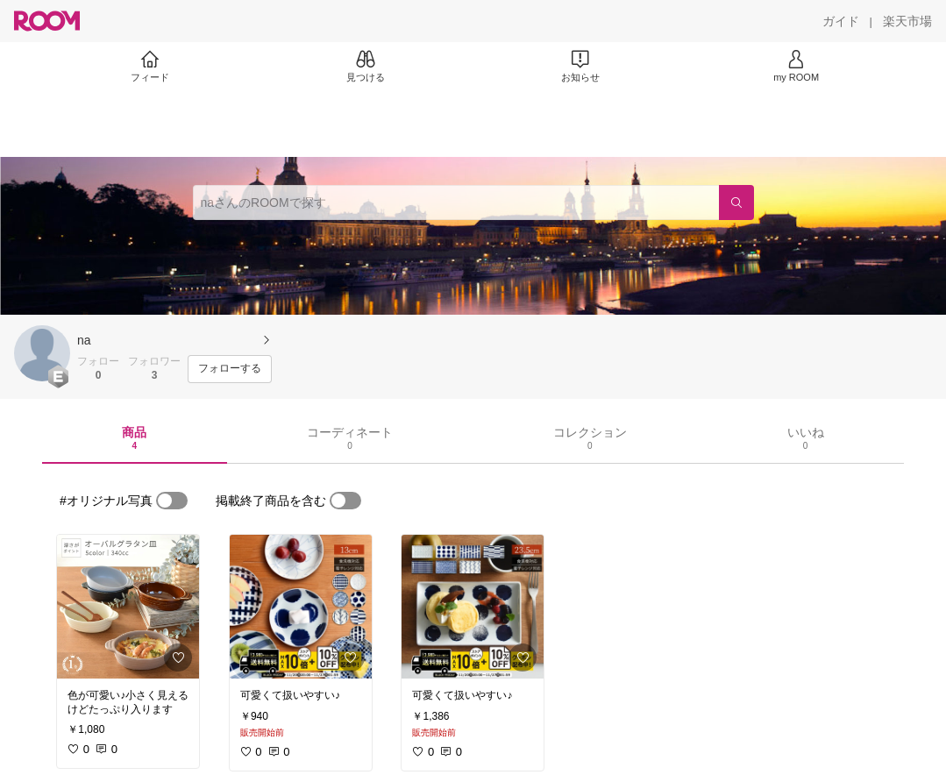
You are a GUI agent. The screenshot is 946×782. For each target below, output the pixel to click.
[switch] (172, 500)
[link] (128, 607)
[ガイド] (840, 21)
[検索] (736, 202)
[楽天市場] (907, 21)
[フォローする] (230, 369)
